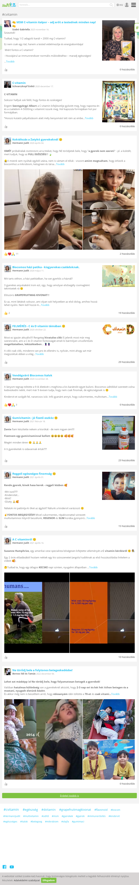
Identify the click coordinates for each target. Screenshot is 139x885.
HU (119, 4)
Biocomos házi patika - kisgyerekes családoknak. (46, 267)
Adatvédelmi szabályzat (27, 880)
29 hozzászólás (126, 362)
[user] (126, 5)
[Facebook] (4, 867)
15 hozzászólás (126, 526)
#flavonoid (101, 810)
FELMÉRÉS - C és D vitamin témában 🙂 (38, 326)
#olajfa (65, 821)
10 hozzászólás (126, 657)
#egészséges (10, 821)
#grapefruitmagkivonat (75, 810)
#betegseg (36, 821)
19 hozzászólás (126, 312)
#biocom (115, 809)
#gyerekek (67, 816)
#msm (55, 816)
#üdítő (45, 816)
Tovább (10, 61)
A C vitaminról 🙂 (24, 539)
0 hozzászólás (127, 69)
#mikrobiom (51, 821)
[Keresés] (111, 5)
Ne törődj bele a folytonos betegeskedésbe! (42, 670)
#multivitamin (31, 816)
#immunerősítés (97, 816)
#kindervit (114, 816)
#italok (24, 821)
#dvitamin (48, 810)
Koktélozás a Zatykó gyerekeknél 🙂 (37, 139)
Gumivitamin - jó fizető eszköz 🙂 (35, 418)
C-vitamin (19, 83)
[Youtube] (11, 867)
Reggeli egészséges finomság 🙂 (34, 474)
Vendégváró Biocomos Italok (32, 375)
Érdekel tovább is (69, 795)
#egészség (30, 809)
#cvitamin (11, 809)
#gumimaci (78, 821)
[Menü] (133, 6)
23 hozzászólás (126, 460)
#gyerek (80, 816)
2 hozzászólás (127, 253)
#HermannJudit (11, 816)
